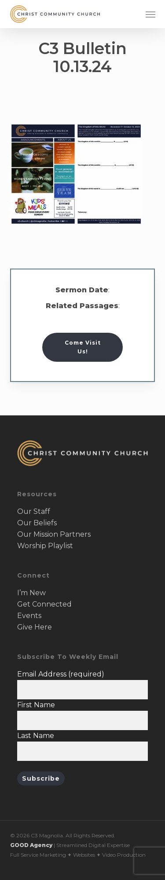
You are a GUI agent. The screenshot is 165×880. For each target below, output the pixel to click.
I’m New (31, 593)
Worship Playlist (45, 546)
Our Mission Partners (54, 534)
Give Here (34, 627)
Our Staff (33, 511)
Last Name (35, 735)
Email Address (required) (60, 674)
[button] (150, 14)
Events (29, 615)
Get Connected (44, 604)
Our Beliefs (37, 523)
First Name (36, 705)
